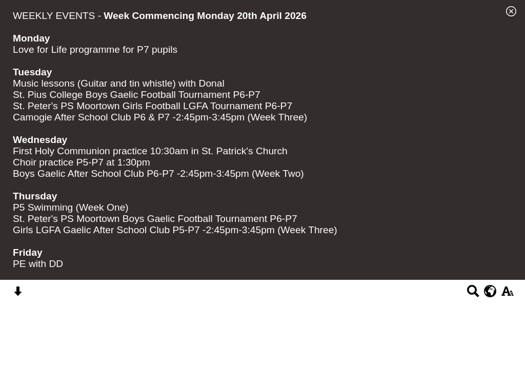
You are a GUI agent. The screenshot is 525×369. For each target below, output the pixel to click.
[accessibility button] (507, 294)
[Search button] (473, 294)
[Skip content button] (17, 294)
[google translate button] (490, 291)
